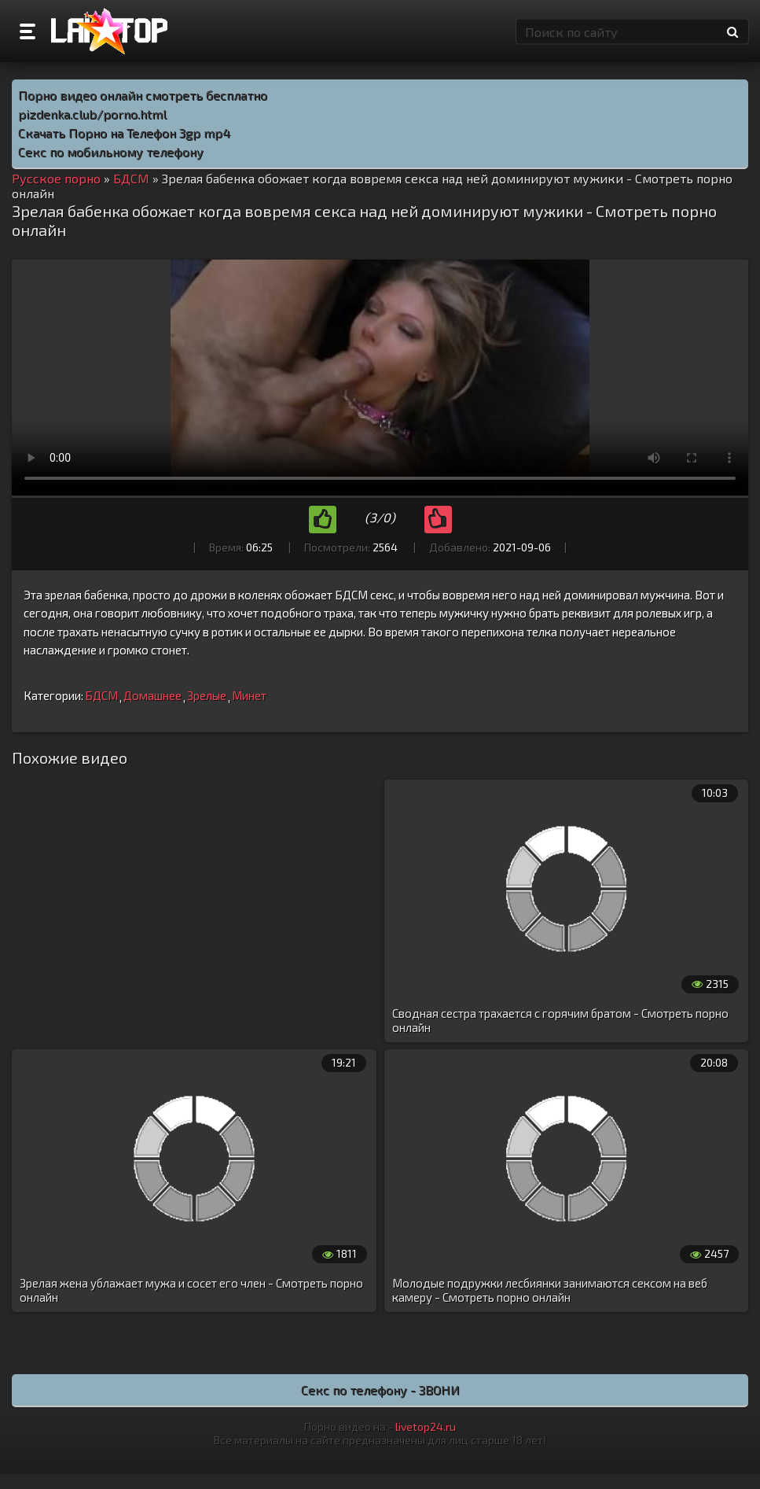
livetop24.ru (425, 1426)
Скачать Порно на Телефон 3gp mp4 (124, 132)
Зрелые (206, 695)
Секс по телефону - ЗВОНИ (380, 1389)
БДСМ (101, 695)
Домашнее (152, 695)
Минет (249, 695)
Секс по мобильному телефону (111, 151)
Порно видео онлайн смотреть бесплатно (142, 94)
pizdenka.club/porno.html (92, 113)
